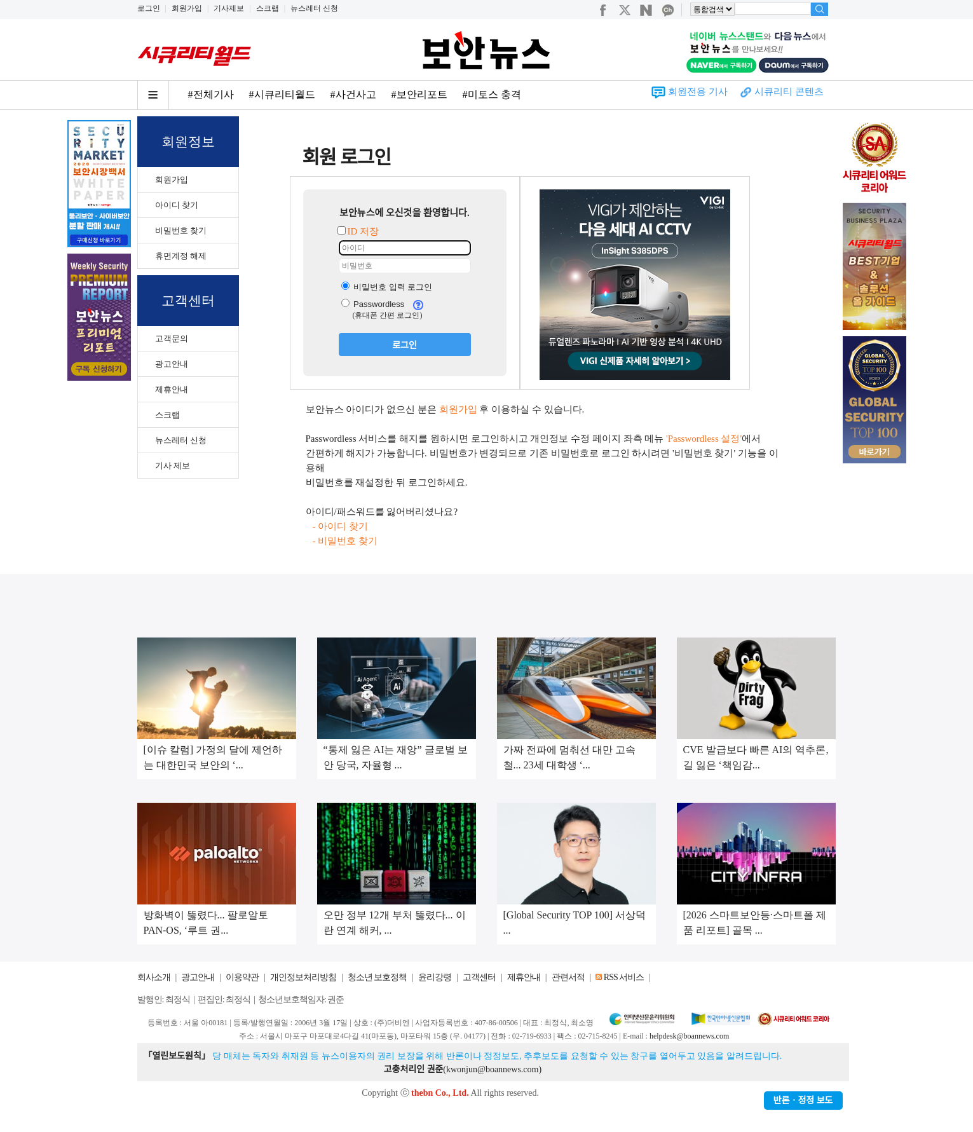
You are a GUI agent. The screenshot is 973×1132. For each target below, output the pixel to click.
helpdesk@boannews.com (689, 1036)
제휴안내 (171, 389)
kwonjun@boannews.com (492, 1069)
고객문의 (171, 338)
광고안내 (171, 364)
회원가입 (187, 8)
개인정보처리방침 (303, 977)
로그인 (148, 8)
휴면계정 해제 (181, 256)
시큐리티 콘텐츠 (789, 91)
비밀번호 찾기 (181, 230)
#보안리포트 (419, 94)
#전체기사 (211, 94)
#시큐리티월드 (282, 94)
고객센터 (479, 977)
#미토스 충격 (492, 94)
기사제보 (229, 8)
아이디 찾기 (176, 205)
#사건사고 (353, 94)
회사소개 (153, 977)
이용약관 (242, 977)
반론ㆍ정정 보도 (803, 1100)
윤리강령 (434, 977)
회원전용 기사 (698, 91)
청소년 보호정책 (377, 977)
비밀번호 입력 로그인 (387, 287)
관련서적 (568, 977)
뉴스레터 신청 (314, 8)
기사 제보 (172, 465)
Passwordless (373, 304)
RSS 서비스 (624, 977)
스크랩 (267, 8)
